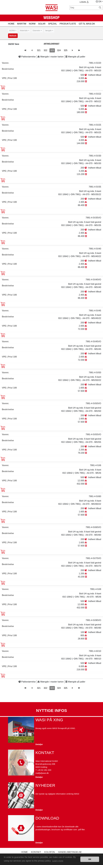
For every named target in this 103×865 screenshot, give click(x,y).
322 (45, 50)
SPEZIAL (52, 24)
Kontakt (36, 852)
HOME (11, 24)
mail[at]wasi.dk (42, 773)
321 (39, 50)
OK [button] (89, 859)
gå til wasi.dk (87, 24)
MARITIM (21, 24)
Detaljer (39, 744)
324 (59, 50)
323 (52, 50)
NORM (32, 24)
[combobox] (12, 30)
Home (24, 852)
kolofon (49, 852)
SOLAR (41, 24)
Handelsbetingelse (70, 852)
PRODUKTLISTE (68, 24)
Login (84, 2)
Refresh (12, 36)
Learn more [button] (57, 861)
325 (65, 50)
